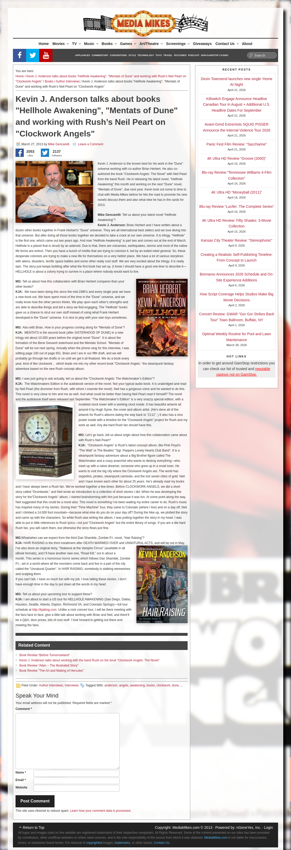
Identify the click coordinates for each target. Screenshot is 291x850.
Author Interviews (68, 81)
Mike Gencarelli (59, 144)
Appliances (82, 55)
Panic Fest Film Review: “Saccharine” (236, 144)
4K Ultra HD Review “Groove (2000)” (236, 158)
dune (175, 685)
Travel (167, 55)
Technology (145, 55)
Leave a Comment (90, 144)
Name (21, 772)
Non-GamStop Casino (214, 55)
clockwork (163, 685)
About (247, 44)
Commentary (100, 55)
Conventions (118, 55)
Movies (61, 44)
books (151, 685)
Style (132, 55)
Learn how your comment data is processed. (100, 811)
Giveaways (202, 44)
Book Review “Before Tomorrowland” (44, 655)
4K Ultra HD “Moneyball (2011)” (236, 192)
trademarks (122, 843)
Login (268, 827)
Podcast (194, 55)
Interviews (72, 685)
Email (21, 780)
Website (21, 787)
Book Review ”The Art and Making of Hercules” (51, 670)
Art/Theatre (152, 44)
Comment (24, 709)
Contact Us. (162, 843)
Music (91, 44)
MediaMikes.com (186, 827)
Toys (159, 55)
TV (77, 44)
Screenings (178, 44)
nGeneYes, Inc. (248, 827)
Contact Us (228, 44)
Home (44, 44)
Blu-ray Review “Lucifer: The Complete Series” (236, 206)
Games (128, 44)
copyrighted (94, 843)
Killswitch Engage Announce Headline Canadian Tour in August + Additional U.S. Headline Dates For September (236, 104)
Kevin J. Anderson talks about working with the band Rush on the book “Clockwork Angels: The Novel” (89, 660)
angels (123, 685)
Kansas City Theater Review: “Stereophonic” (236, 240)
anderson (110, 685)
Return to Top (33, 827)
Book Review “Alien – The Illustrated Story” (49, 665)
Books (110, 44)
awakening (137, 685)
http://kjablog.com (44, 609)
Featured (180, 55)
